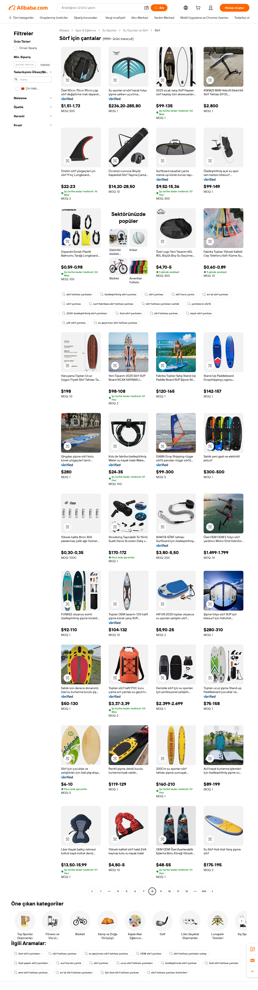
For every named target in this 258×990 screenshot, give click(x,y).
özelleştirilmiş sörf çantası (118, 294)
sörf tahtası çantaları (77, 294)
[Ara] (159, 7)
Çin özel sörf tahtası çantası (120, 972)
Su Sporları (109, 30)
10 (169, 891)
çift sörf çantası (74, 323)
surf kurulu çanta (68, 963)
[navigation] (32, 461)
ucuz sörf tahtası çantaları (134, 963)
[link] (252, 949)
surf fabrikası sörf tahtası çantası (111, 304)
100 (204, 891)
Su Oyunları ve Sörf (135, 30)
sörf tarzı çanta (182, 294)
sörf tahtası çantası (164, 313)
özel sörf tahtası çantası (221, 963)
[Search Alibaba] (100, 7)
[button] (146, 7)
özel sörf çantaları (128, 313)
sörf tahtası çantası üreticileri (167, 972)
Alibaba (64, 30)
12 (186, 891)
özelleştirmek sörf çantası (179, 963)
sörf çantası (153, 294)
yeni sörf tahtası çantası (31, 972)
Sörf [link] (157, 30)
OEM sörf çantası (148, 953)
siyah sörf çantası (199, 313)
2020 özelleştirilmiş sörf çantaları (84, 313)
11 (178, 891)
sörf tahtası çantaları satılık (160, 304)
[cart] (199, 8)
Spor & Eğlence (85, 30)
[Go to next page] (212, 891)
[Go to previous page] (92, 891)
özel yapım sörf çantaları (31, 963)
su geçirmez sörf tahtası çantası (115, 323)
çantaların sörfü (199, 304)
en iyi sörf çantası (215, 294)
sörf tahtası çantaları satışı (187, 953)
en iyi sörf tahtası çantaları (74, 972)
